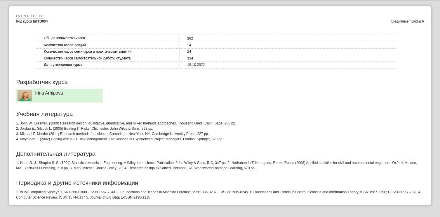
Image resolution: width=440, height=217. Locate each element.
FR (41, 16)
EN (23, 16)
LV (18, 16)
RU (29, 16)
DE (35, 16)
